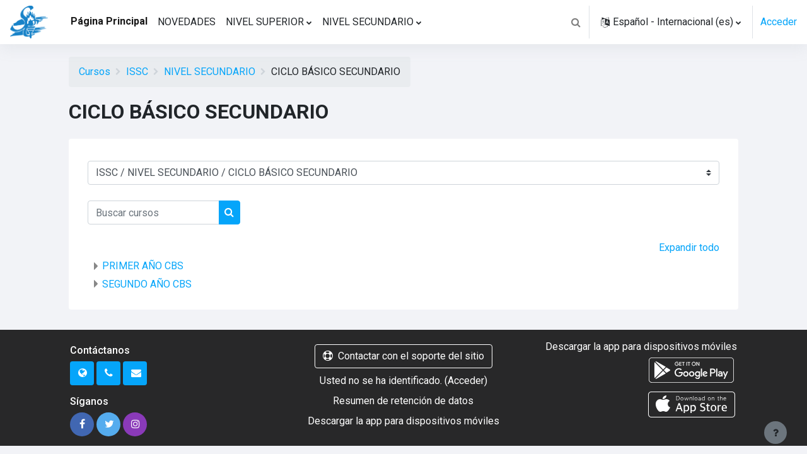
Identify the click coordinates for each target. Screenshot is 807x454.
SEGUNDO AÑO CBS (147, 284)
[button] (575, 22)
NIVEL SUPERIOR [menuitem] (265, 22)
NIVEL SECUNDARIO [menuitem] (368, 22)
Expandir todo (689, 247)
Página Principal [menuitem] (109, 21)
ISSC (137, 72)
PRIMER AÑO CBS (142, 266)
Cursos (94, 72)
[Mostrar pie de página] (775, 432)
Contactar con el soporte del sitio (403, 356)
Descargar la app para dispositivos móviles (403, 421)
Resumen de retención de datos (403, 401)
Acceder (778, 22)
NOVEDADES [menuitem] (187, 22)
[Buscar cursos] (153, 212)
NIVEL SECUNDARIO (209, 72)
